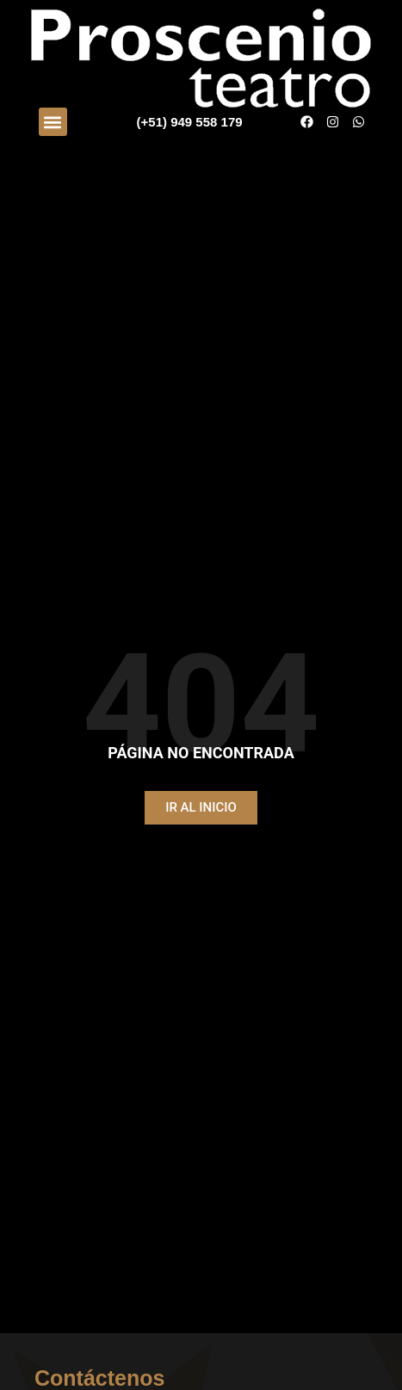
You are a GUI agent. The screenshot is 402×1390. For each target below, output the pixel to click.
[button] (53, 122)
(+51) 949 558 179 (190, 121)
